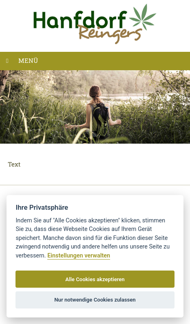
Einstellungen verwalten (78, 255)
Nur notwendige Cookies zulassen (94, 300)
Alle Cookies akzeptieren (94, 279)
